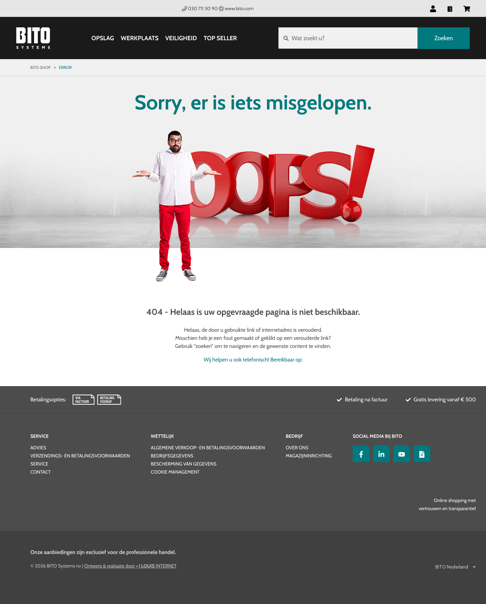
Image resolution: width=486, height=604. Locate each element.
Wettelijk (162, 436)
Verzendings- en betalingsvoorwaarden (80, 456)
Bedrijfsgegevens (172, 456)
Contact (40, 472)
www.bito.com (236, 8)
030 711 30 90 (200, 8)
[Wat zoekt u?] (347, 38)
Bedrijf (294, 436)
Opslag (102, 38)
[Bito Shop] (33, 38)
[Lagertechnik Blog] (420, 453)
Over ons (297, 448)
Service (39, 436)
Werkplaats (140, 38)
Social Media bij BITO (377, 436)
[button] (433, 8)
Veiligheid (181, 38)
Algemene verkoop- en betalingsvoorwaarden (208, 448)
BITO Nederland (452, 567)
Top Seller (220, 38)
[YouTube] (400, 453)
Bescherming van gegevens (183, 464)
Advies (38, 448)
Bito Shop (40, 67)
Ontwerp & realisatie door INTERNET (130, 566)
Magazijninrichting (309, 456)
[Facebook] (359, 453)
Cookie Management (175, 472)
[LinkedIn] (379, 453)
